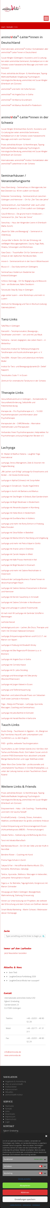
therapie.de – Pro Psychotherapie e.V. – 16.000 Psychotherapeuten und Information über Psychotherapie (22, 414)
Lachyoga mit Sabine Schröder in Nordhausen (21, 602)
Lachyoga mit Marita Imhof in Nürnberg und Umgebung (24, 538)
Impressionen (11, 1089)
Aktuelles (9, 1092)
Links (7, 1111)
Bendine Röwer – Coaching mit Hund (17, 854)
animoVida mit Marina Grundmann (16, 100)
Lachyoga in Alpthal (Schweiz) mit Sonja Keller (20, 480)
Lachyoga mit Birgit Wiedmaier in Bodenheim (20, 502)
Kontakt (10, 27)
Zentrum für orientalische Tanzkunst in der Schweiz (23, 380)
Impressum (36, 1205)
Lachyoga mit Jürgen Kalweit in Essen (17, 684)
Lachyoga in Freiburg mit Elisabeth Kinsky (18, 645)
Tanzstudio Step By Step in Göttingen (17, 289)
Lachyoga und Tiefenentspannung (15, 689)
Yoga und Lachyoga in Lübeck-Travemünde (19, 607)
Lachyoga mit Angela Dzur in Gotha (16, 659)
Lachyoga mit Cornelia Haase (13, 664)
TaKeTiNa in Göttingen (10, 325)
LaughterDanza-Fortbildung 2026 (22, 976)
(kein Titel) (13, 972)
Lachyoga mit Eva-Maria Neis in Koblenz (18, 518)
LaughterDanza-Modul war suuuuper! (24, 980)
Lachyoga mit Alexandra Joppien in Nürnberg (20, 507)
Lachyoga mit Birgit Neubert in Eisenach (18, 565)
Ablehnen (25, 1192)
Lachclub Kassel (8, 622)
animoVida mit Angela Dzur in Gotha (17, 94)
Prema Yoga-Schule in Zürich (13, 860)
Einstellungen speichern (25, 1199)
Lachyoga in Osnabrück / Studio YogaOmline (20, 485)
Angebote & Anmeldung (15, 1081)
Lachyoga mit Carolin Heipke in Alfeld (17, 554)
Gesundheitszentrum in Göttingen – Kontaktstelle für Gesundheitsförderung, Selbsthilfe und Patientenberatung (24, 402)
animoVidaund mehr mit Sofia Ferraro (18, 89)
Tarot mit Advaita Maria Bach (13, 840)
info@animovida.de (12, 1052)
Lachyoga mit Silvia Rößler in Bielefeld (17, 532)
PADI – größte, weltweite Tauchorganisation (19, 743)
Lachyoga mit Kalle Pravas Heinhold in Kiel (19, 559)
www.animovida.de (12, 1055)
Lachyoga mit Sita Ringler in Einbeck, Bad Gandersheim (24, 496)
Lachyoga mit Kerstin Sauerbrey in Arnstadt (19, 597)
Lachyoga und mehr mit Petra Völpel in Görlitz (21, 543)
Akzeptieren (25, 1185)
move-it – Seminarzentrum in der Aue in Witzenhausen (25, 261)
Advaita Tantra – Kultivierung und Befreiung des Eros (23, 835)
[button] (46, 1136)
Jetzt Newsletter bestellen (15, 953)
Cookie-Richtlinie (15, 1205)
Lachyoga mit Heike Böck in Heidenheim (18, 513)
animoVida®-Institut (14, 1094)
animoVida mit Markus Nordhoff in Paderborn (21, 105)
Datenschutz (27, 1205)
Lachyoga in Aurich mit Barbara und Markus (20, 491)
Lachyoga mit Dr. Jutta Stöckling (14, 670)
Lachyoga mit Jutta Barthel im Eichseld (17, 713)
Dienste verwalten (24, 1179)
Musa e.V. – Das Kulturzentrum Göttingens (19, 266)
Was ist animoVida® (14, 1084)
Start (3, 27)
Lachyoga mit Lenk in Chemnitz (17, 548)
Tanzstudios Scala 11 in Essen (14, 375)
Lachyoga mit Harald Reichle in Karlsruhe (18, 718)
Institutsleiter (11, 1086)
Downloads (10, 1114)
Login (7, 1122)
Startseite (9, 1106)
